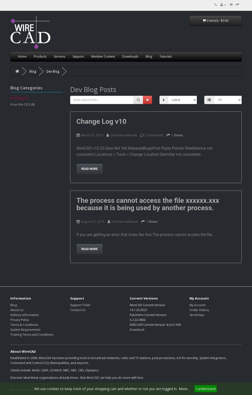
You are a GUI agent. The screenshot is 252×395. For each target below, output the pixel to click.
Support (78, 56)
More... (184, 388)
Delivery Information (24, 315)
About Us (16, 310)
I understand (206, 388)
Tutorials (165, 56)
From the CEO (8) (22, 104)
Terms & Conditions (24, 325)
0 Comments (154, 135)
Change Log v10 (101, 121)
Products (40, 56)
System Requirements (25, 330)
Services (59, 56)
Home (22, 56)
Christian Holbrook (123, 135)
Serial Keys (196, 315)
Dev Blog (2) (19, 98)
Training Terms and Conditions (31, 334)
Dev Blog (53, 71)
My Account (197, 305)
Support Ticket (80, 305)
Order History (199, 310)
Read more (89, 169)
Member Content (103, 56)
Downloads (130, 56)
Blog (149, 56)
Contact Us (77, 310)
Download (137, 330)
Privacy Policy (19, 320)
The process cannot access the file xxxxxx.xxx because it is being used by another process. (148, 204)
